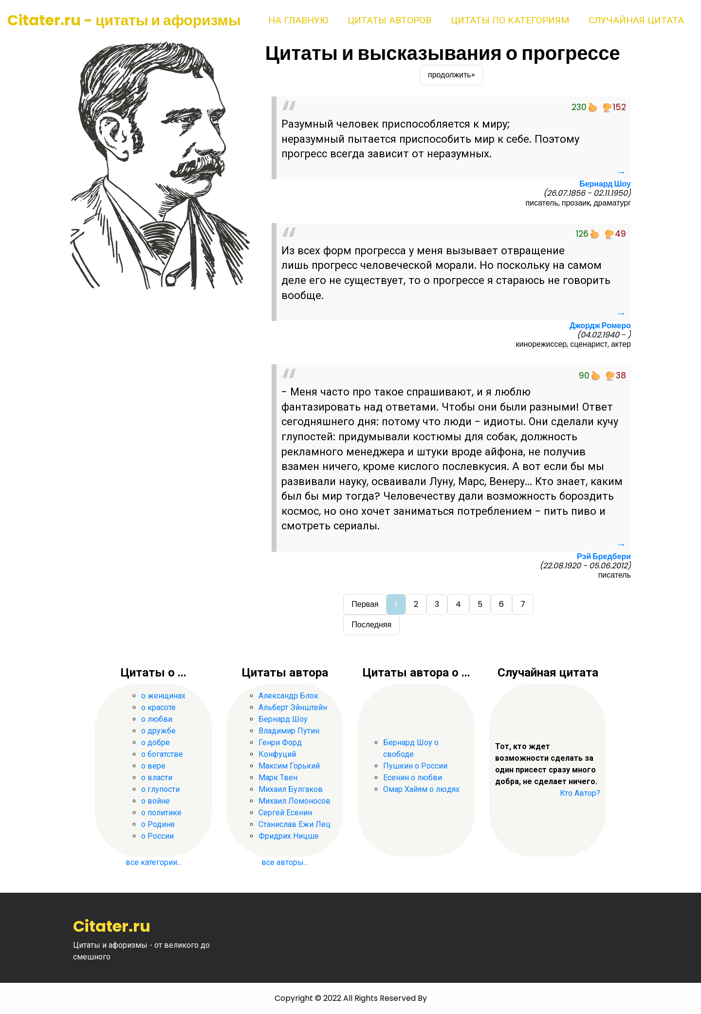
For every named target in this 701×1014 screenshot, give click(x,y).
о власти (156, 777)
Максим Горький (289, 765)
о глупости (160, 789)
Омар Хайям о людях (421, 789)
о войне (155, 801)
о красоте (158, 707)
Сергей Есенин (285, 812)
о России (157, 836)
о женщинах (163, 695)
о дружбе (158, 730)
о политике (161, 812)
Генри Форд (280, 742)
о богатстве (162, 754)
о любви (156, 719)
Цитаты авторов (389, 20)
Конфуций (277, 754)
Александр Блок (288, 695)
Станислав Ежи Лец (294, 824)
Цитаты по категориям (510, 20)
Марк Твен (277, 777)
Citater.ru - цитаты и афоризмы (124, 20)
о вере (153, 765)
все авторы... (284, 862)
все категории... (154, 862)
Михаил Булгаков (290, 789)
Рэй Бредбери (604, 556)
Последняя (371, 624)
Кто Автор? (580, 793)
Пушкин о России (415, 765)
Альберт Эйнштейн (292, 707)
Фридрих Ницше (288, 836)
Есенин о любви (412, 777)
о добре (155, 742)
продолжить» (451, 74)
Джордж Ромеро (600, 325)
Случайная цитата (636, 20)
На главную (298, 20)
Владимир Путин (288, 730)
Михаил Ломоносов (294, 801)
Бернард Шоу (605, 183)
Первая (364, 604)
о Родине (158, 824)
